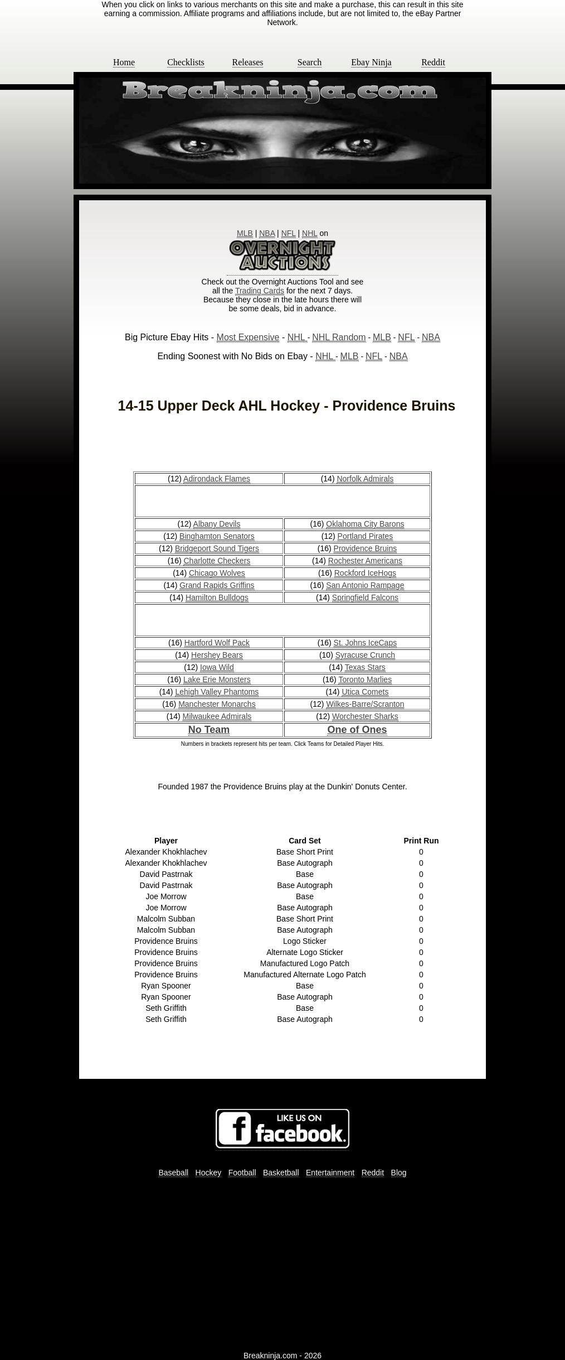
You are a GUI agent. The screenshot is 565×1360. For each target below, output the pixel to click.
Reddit (433, 62)
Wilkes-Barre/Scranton (365, 704)
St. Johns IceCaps (365, 642)
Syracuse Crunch (365, 654)
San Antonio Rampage (365, 585)
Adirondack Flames (216, 478)
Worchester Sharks (365, 716)
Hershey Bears (217, 654)
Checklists (185, 62)
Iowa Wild (217, 667)
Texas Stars (365, 667)
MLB (245, 233)
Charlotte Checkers (216, 560)
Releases (248, 62)
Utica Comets (365, 691)
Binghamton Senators (217, 536)
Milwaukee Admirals (217, 716)
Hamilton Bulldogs (217, 597)
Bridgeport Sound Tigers (217, 548)
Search (310, 62)
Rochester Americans (365, 560)
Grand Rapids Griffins (216, 585)
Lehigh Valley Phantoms (217, 691)
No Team (209, 729)
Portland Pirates (365, 536)
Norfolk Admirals (365, 478)
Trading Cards (259, 290)
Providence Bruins (365, 548)
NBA (267, 233)
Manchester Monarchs (217, 704)
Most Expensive (248, 337)
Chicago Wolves (217, 572)
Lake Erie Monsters (217, 679)
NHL (310, 233)
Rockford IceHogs (365, 572)
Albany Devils (217, 523)
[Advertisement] (282, 444)
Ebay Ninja (371, 62)
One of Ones (357, 729)
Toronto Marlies (365, 679)
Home (124, 62)
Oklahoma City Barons (365, 523)
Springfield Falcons (365, 597)
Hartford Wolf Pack (217, 642)
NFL (288, 233)
